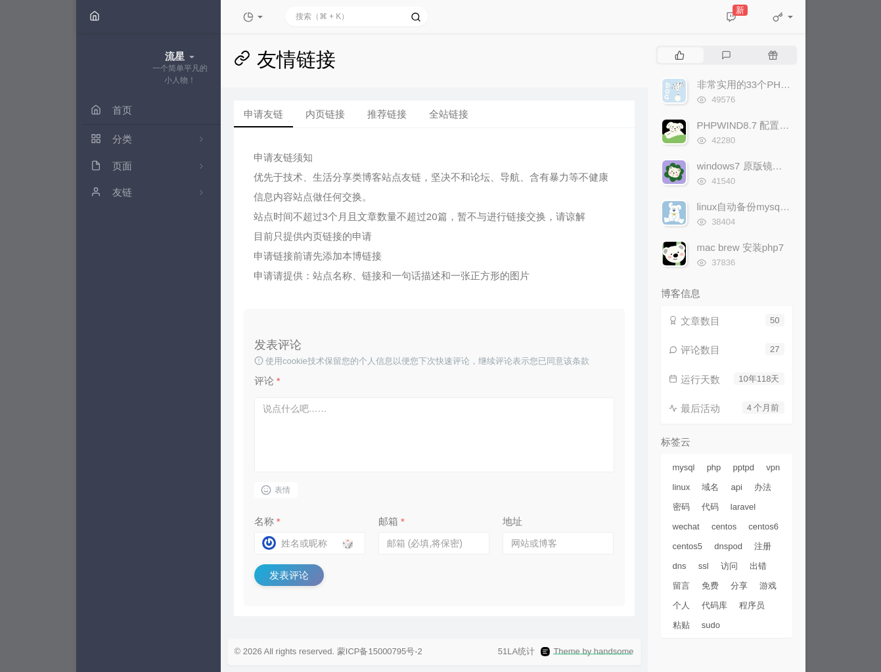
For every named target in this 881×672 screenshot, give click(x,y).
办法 (762, 487)
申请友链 (263, 114)
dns (680, 566)
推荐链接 (387, 114)
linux (681, 487)
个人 (681, 605)
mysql (684, 467)
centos (724, 526)
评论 (267, 380)
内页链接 (325, 114)
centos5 (688, 546)
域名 (710, 487)
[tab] (679, 55)
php (714, 467)
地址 (512, 521)
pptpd (744, 467)
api (736, 487)
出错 (758, 566)
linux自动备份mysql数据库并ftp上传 (775, 206)
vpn (773, 467)
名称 (267, 521)
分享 (739, 586)
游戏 (768, 586)
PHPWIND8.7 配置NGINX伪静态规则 (778, 125)
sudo (711, 625)
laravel (743, 507)
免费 (710, 586)
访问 (729, 566)
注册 (762, 546)
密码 (681, 507)
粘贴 (681, 625)
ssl (703, 566)
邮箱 (391, 521)
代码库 (714, 605)
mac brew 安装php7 (740, 247)
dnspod (728, 546)
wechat (686, 526)
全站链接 (448, 114)
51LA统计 (516, 652)
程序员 (752, 605)
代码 (710, 507)
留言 (681, 586)
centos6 (763, 526)
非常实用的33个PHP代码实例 (762, 84)
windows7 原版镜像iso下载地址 (765, 165)
